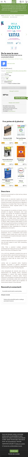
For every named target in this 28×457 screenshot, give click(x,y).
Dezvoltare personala (18, 70)
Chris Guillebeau (7, 139)
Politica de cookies (20, 443)
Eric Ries (21, 139)
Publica (7, 77)
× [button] (26, 4)
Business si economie (19, 15)
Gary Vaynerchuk (7, 161)
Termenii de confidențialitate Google (12, 446)
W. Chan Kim (9, 183)
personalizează (12, 441)
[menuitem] (20, 1)
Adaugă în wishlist (13, 91)
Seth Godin (21, 161)
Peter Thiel (19, 59)
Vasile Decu (10, 80)
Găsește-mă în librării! (14, 102)
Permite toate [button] (14, 451)
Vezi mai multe (8, 63)
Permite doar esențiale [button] (14, 454)
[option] (14, 33)
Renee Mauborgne (7, 182)
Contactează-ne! (11, 111)
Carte (12, 15)
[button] (7, 1)
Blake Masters (8, 59)
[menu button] (1, 1)
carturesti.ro (7, 15)
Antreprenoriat (5, 17)
